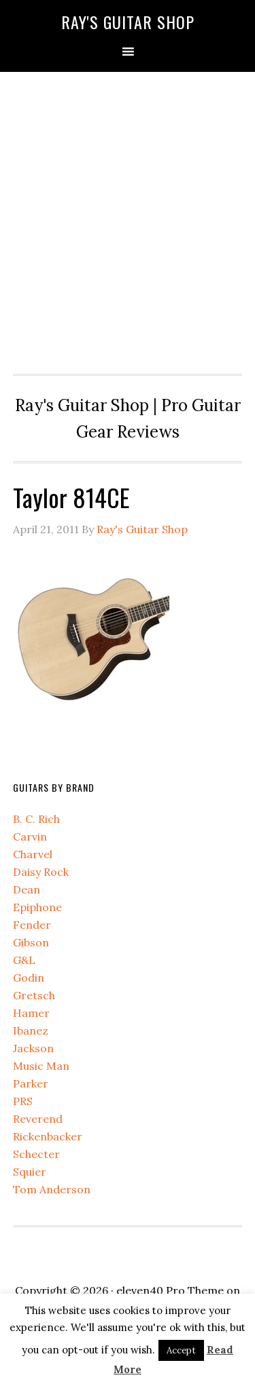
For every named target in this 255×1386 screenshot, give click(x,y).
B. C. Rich (36, 819)
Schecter (36, 1154)
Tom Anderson (51, 1189)
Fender (32, 924)
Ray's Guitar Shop (127, 21)
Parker (30, 1083)
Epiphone (37, 907)
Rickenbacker (47, 1136)
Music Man (41, 1066)
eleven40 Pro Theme (170, 1290)
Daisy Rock (41, 872)
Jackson (33, 1048)
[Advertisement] (127, 219)
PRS (23, 1101)
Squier (29, 1171)
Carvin (30, 836)
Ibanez (30, 1030)
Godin (28, 977)
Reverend (38, 1118)
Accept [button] (181, 1350)
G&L (24, 960)
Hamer (31, 1013)
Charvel (32, 854)
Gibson (31, 942)
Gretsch (34, 995)
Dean (26, 889)
